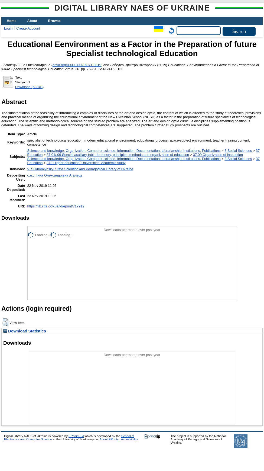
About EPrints (109, 439)
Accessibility (129, 439)
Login (8, 28)
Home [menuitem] (12, 21)
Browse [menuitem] (54, 21)
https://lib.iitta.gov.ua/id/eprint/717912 (55, 206)
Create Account (28, 28)
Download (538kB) (29, 87)
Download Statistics (24, 331)
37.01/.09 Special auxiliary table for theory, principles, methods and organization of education (118, 155)
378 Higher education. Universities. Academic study (86, 163)
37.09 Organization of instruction (218, 155)
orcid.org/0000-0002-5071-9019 (77, 65)
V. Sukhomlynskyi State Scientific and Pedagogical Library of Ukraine (80, 169)
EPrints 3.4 (76, 436)
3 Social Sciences (238, 151)
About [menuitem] (32, 21)
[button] (5, 322)
